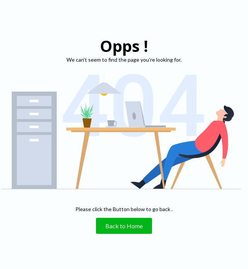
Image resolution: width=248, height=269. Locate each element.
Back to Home (124, 225)
